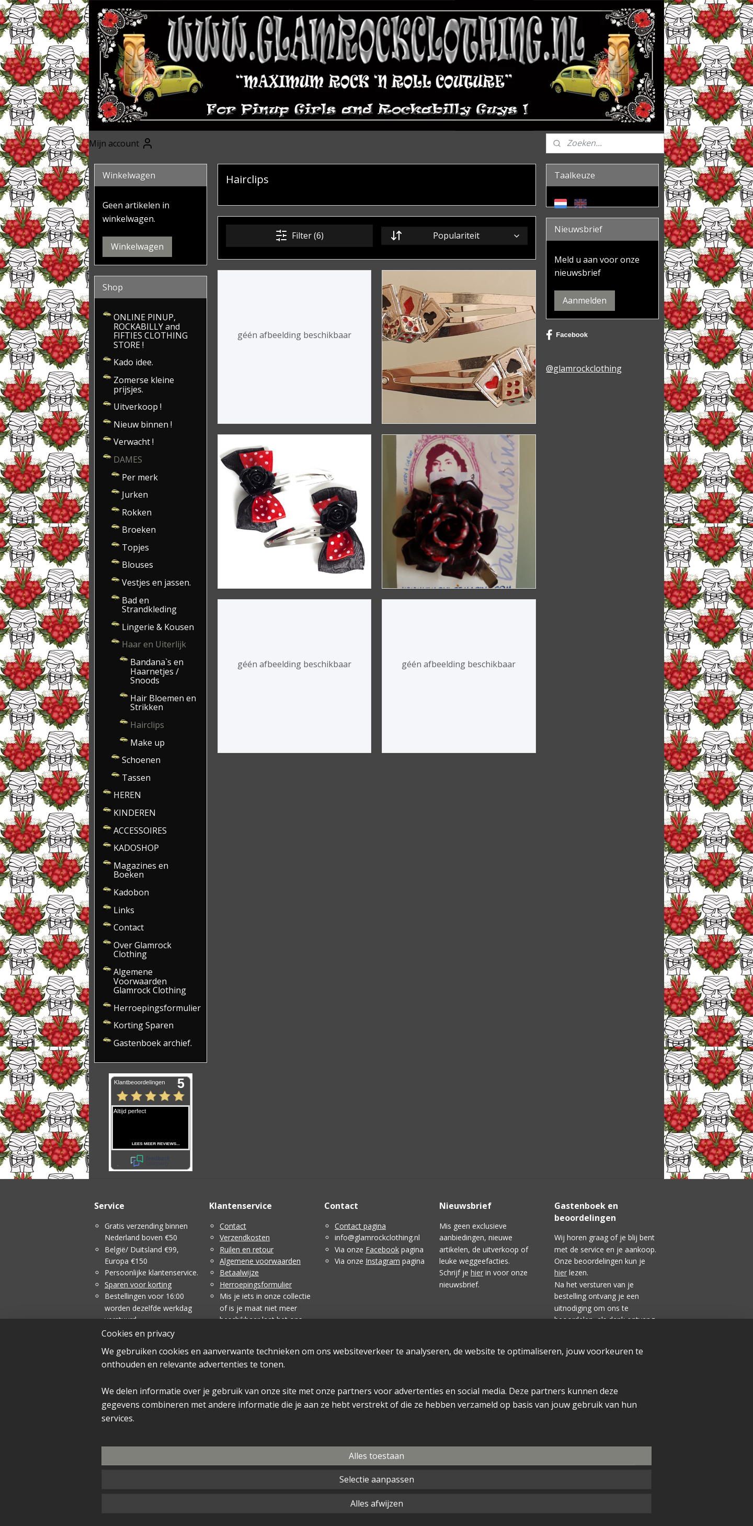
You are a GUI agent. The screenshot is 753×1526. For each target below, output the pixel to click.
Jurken (135, 494)
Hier (561, 1425)
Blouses (137, 564)
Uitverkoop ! (137, 406)
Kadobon (131, 892)
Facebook (567, 335)
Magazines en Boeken (140, 870)
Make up (147, 742)
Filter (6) (299, 235)
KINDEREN (134, 812)
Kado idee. (133, 362)
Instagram (383, 1261)
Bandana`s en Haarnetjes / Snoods (157, 671)
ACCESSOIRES (140, 830)
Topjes (135, 547)
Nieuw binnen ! (142, 424)
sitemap (364, 1507)
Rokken (137, 512)
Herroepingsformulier (157, 1008)
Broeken (139, 529)
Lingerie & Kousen (158, 627)
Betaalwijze (239, 1272)
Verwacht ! (133, 441)
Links (123, 910)
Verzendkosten (245, 1237)
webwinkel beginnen (426, 1507)
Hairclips (147, 725)
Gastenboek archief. (152, 1043)
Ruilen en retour (246, 1249)
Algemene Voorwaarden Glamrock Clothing (149, 981)
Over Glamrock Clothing (142, 949)
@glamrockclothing (584, 368)
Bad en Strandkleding (149, 604)
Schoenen (141, 760)
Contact (128, 927)
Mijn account (121, 143)
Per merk (140, 477)
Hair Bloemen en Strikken (163, 702)
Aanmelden (585, 300)
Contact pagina (360, 1226)
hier (477, 1272)
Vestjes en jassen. (156, 582)
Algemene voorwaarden (260, 1261)
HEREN (127, 795)
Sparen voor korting (138, 1284)
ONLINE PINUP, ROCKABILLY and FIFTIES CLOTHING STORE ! (150, 331)
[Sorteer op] (454, 235)
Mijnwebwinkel (517, 1507)
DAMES (127, 459)
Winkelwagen (137, 246)
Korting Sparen (143, 1025)
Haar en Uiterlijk (154, 644)
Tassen (136, 777)
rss (386, 1507)
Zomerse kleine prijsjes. (143, 384)
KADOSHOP (136, 848)
